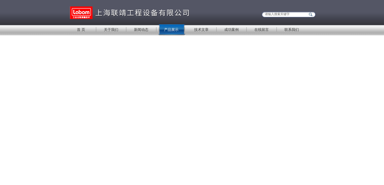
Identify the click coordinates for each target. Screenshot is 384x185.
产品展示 (171, 29)
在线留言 (261, 29)
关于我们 (111, 29)
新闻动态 (141, 29)
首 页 (81, 29)
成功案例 (231, 29)
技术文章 (201, 29)
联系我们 (291, 29)
